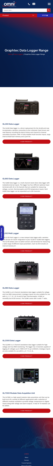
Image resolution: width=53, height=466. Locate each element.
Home (10, 54)
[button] (49, 4)
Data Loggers (18, 54)
